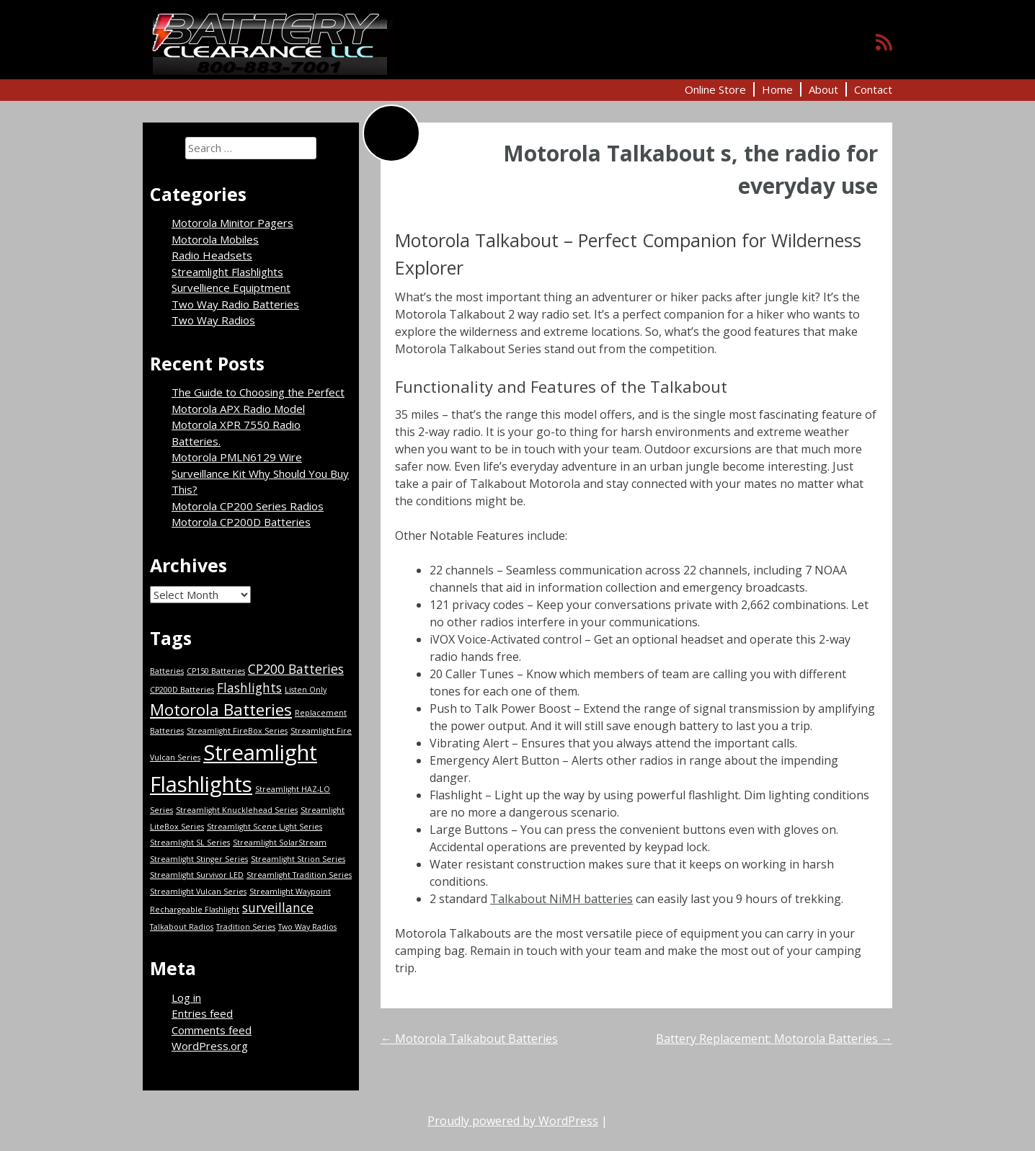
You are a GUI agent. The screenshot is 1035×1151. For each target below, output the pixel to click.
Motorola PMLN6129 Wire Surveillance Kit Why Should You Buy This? (260, 473)
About (823, 89)
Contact (873, 89)
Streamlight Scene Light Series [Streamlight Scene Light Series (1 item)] (264, 827)
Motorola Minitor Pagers (232, 222)
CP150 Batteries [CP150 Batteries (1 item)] (216, 671)
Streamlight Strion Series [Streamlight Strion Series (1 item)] (298, 859)
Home (777, 89)
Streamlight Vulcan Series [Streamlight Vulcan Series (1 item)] (198, 891)
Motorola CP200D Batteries (241, 522)
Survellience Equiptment (231, 287)
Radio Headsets (212, 255)
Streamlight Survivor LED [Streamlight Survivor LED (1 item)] (197, 875)
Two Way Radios (213, 320)
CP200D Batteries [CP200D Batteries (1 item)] (182, 690)
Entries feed (202, 1013)
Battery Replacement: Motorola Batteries (774, 1038)
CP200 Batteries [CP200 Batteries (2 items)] (296, 668)
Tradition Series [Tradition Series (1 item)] (245, 927)
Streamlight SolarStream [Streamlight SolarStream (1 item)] (280, 842)
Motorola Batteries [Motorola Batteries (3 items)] (221, 709)
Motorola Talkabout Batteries (469, 1038)
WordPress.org (210, 1046)
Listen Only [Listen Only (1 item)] (306, 690)
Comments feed (212, 1030)
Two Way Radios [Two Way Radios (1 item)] (307, 927)
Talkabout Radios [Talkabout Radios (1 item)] (181, 927)
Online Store (715, 89)
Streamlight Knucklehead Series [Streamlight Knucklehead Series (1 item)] (237, 810)
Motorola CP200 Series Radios (248, 506)
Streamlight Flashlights (227, 272)
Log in (186, 997)
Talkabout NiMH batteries (561, 899)
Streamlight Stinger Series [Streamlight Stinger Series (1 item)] (199, 859)
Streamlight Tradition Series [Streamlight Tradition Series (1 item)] (299, 875)
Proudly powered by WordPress (512, 1121)
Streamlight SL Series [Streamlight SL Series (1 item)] (190, 842)
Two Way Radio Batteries (235, 304)
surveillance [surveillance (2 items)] (278, 907)
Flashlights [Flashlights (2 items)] (249, 687)
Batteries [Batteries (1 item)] (167, 671)
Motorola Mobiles (215, 239)
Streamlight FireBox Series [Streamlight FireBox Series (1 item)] (237, 731)
